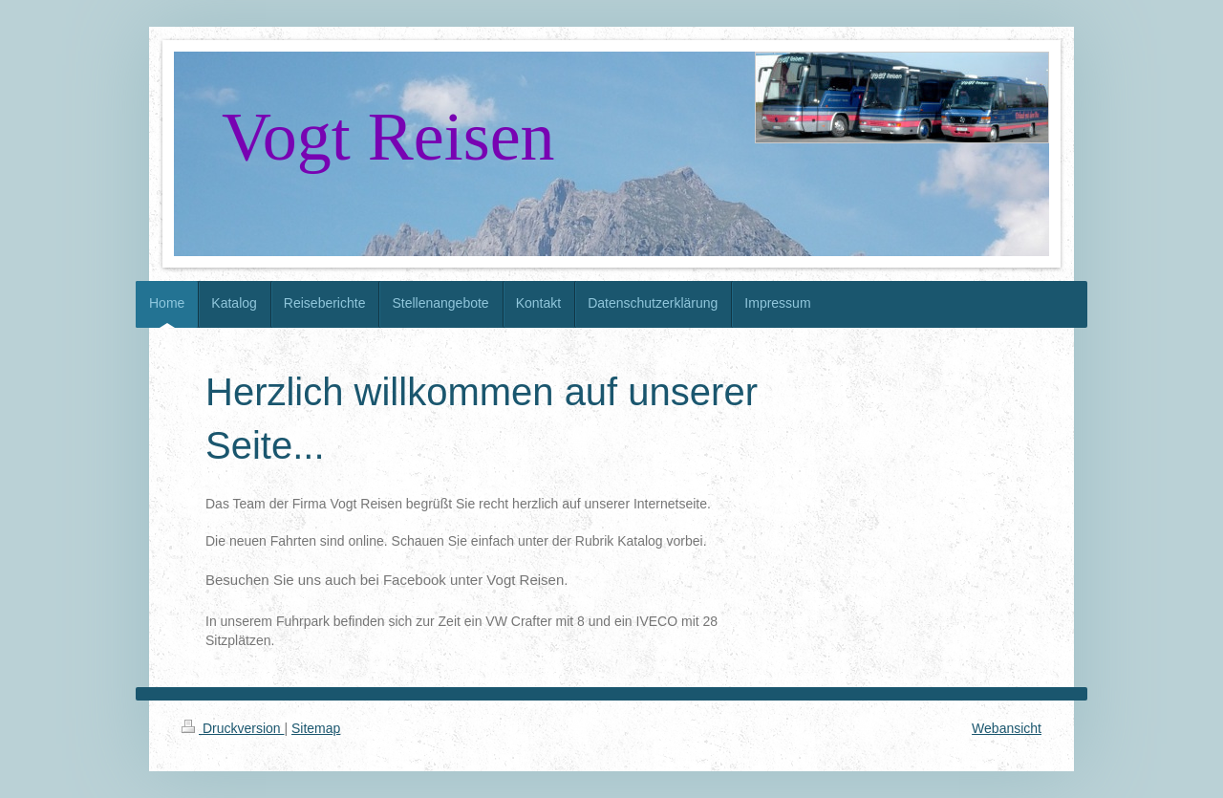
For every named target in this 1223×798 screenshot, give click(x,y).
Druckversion (233, 728)
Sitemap (315, 728)
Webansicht (1006, 728)
